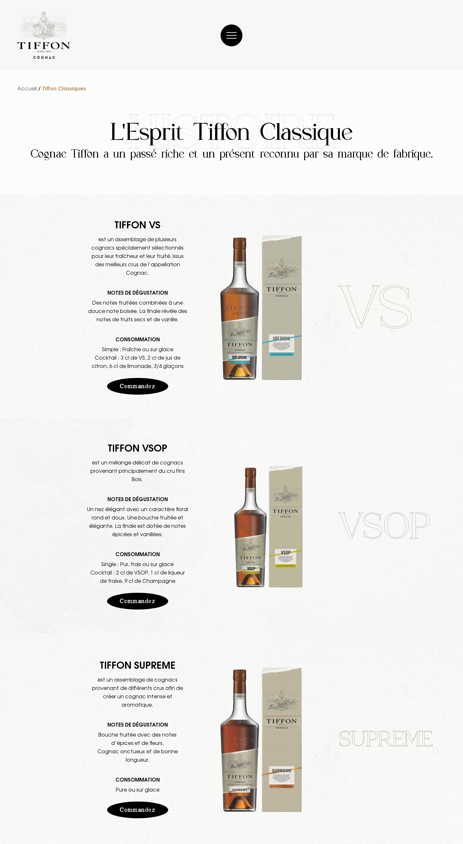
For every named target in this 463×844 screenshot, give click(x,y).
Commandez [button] (137, 386)
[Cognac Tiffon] (43, 35)
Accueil (27, 88)
